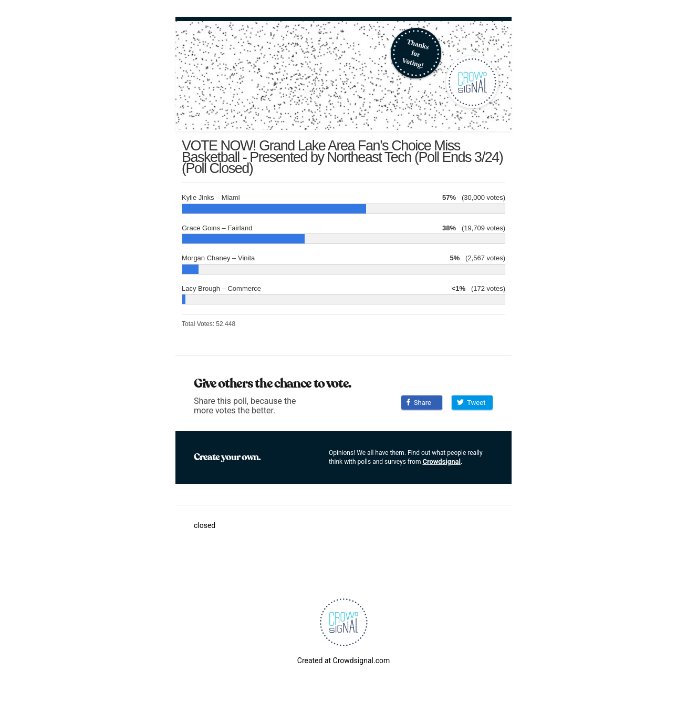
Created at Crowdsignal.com (343, 660)
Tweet (471, 403)
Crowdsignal (441, 461)
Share (419, 403)
